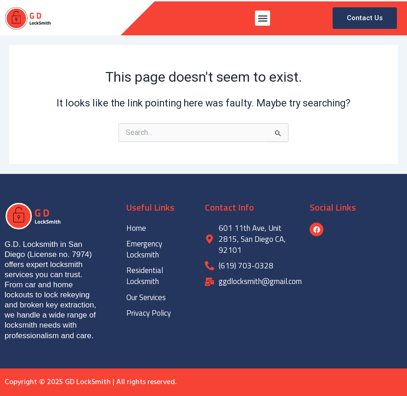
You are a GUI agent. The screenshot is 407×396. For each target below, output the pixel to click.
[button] (262, 18)
